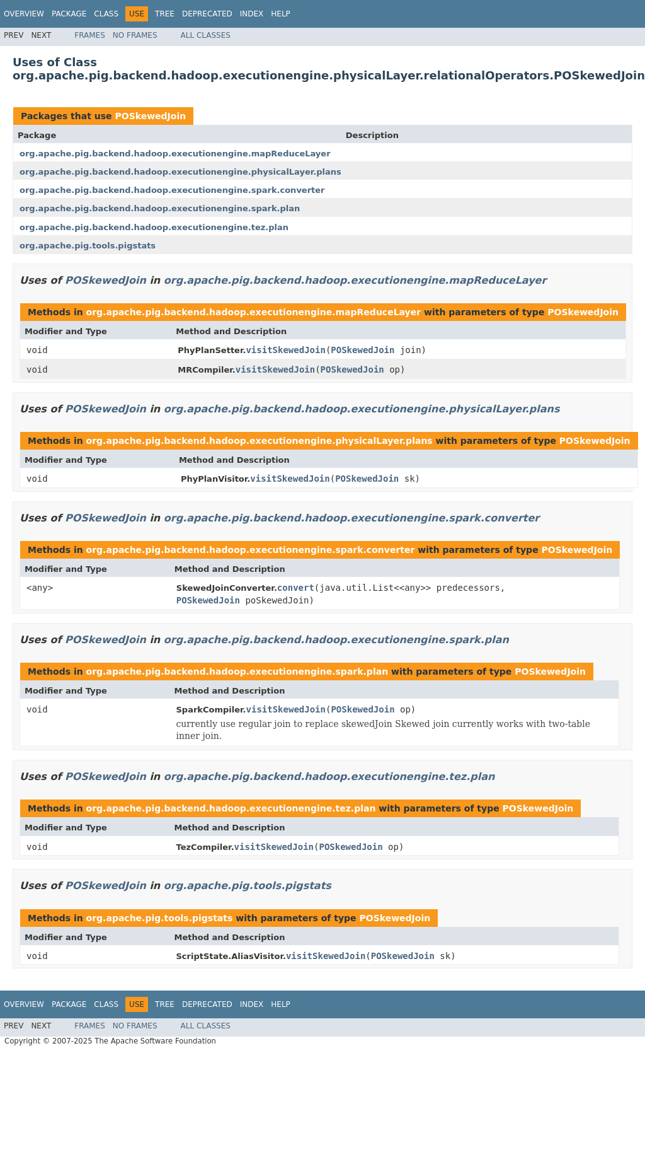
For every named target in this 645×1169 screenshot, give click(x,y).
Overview (24, 13)
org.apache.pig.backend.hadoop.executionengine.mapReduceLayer (175, 153)
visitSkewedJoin (285, 350)
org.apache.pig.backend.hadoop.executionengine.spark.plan (160, 208)
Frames (89, 35)
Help (280, 13)
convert (295, 588)
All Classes (206, 35)
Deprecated (207, 13)
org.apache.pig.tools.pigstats (88, 245)
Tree (164, 13)
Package (69, 13)
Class (106, 13)
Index (252, 13)
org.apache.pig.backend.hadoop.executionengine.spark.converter (172, 190)
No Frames (135, 35)
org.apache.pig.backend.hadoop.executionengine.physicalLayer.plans (180, 172)
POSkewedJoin (150, 116)
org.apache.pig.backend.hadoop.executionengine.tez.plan (154, 227)
